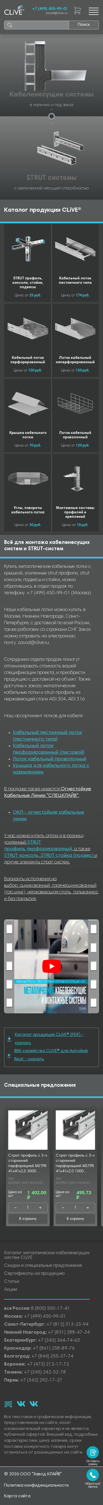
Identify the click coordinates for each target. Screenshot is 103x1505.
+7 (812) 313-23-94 (67, 1324)
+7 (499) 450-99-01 (50, 9)
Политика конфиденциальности (36, 1485)
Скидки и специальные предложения (43, 1266)
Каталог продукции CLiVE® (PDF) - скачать (45, 1039)
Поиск (84, 25)
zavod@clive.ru (57, 13)
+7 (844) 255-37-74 (52, 1356)
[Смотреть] (51, 966)
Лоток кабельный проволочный (49, 759)
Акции (10, 1289)
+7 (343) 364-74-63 (59, 1340)
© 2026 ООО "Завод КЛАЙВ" (33, 1474)
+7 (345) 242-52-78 (45, 1372)
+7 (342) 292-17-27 (41, 1380)
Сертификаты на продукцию (34, 1274)
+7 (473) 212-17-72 (48, 1364)
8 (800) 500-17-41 (50, 1308)
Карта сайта (17, 1496)
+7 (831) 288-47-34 (69, 1332)
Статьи (11, 1282)
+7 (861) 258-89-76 (54, 1348)
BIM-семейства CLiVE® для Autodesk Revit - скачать (47, 1055)
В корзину (28, 1219)
